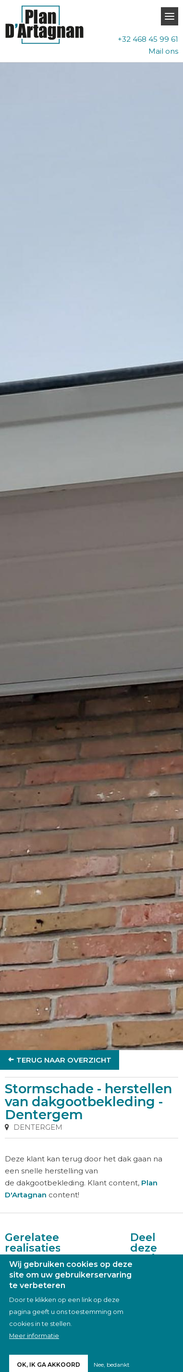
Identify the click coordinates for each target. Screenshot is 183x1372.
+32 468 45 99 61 (148, 39)
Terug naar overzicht (63, 1059)
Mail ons (163, 51)
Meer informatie (34, 1344)
